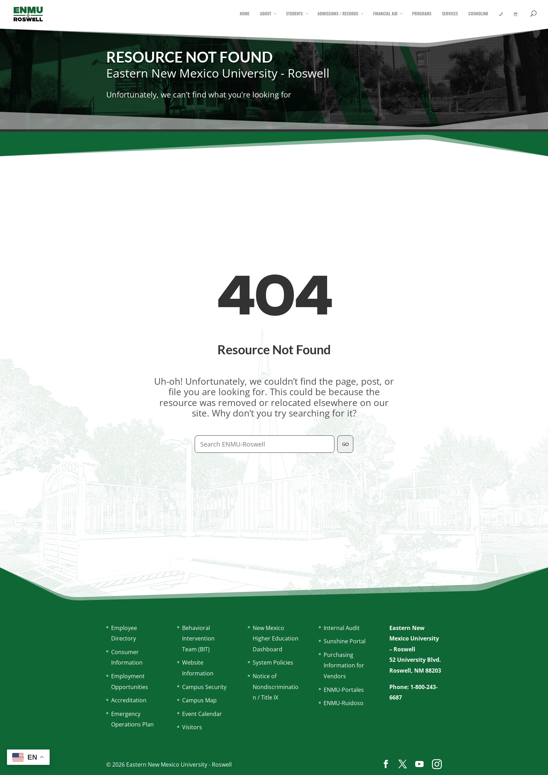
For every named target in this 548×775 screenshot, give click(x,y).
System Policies (273, 662)
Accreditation (128, 700)
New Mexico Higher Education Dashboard (275, 638)
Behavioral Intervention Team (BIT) (198, 638)
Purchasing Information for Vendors (344, 665)
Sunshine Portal (345, 641)
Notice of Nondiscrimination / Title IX (275, 686)
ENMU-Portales (344, 690)
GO (345, 444)
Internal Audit (342, 628)
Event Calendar (202, 714)
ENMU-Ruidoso (343, 703)
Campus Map (199, 700)
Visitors (192, 727)
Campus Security (204, 687)
